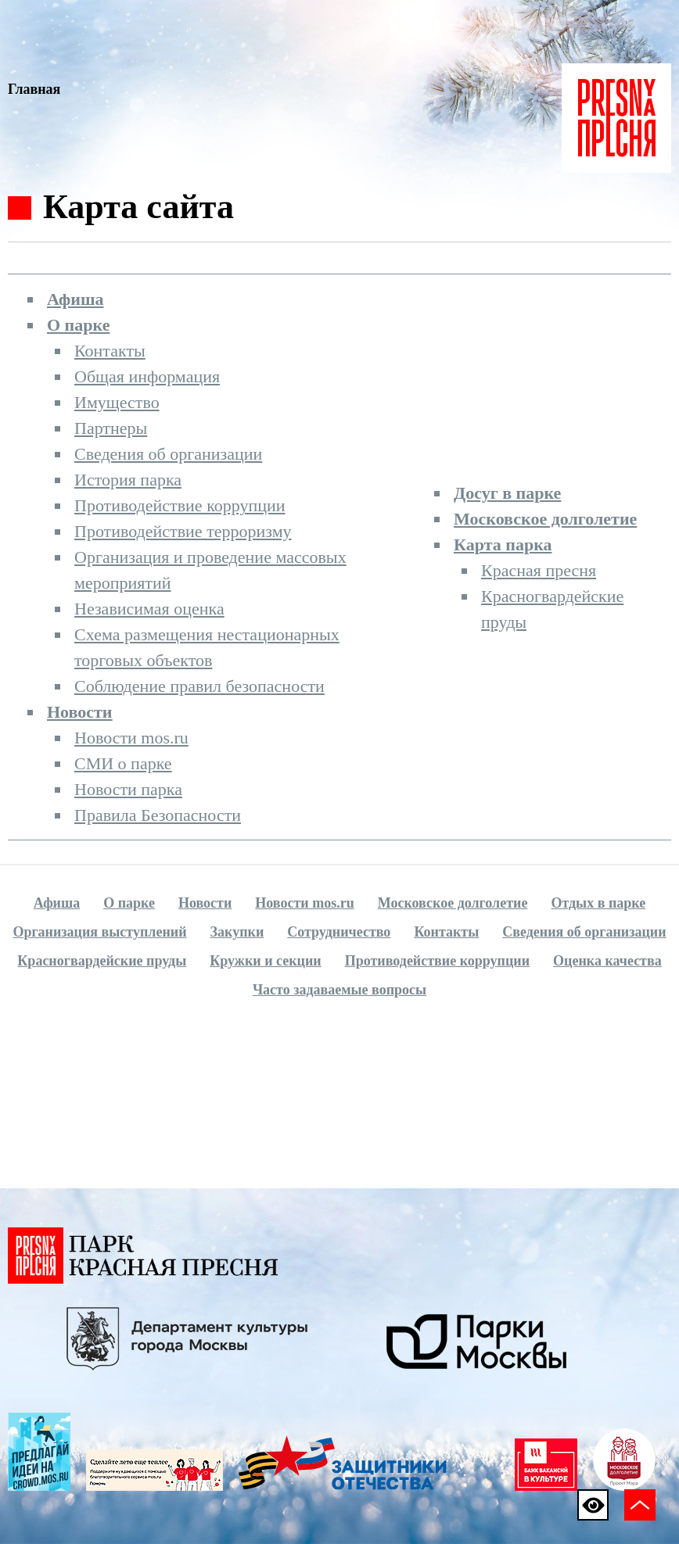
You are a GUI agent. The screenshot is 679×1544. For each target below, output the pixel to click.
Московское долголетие (545, 518)
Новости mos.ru (131, 737)
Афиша (75, 299)
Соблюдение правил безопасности (199, 686)
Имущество (117, 402)
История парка (127, 479)
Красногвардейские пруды (101, 961)
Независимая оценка (149, 608)
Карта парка (502, 544)
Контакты (110, 350)
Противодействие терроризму (183, 531)
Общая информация (147, 376)
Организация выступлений (99, 932)
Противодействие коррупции (180, 505)
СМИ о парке (123, 763)
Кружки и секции (265, 961)
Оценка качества (607, 961)
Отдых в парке (598, 903)
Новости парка (128, 789)
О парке (78, 325)
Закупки (237, 932)
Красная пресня (538, 570)
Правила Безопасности (157, 815)
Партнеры (110, 428)
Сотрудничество (338, 932)
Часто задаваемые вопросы (339, 990)
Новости (80, 712)
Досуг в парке (507, 493)
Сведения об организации (168, 454)
